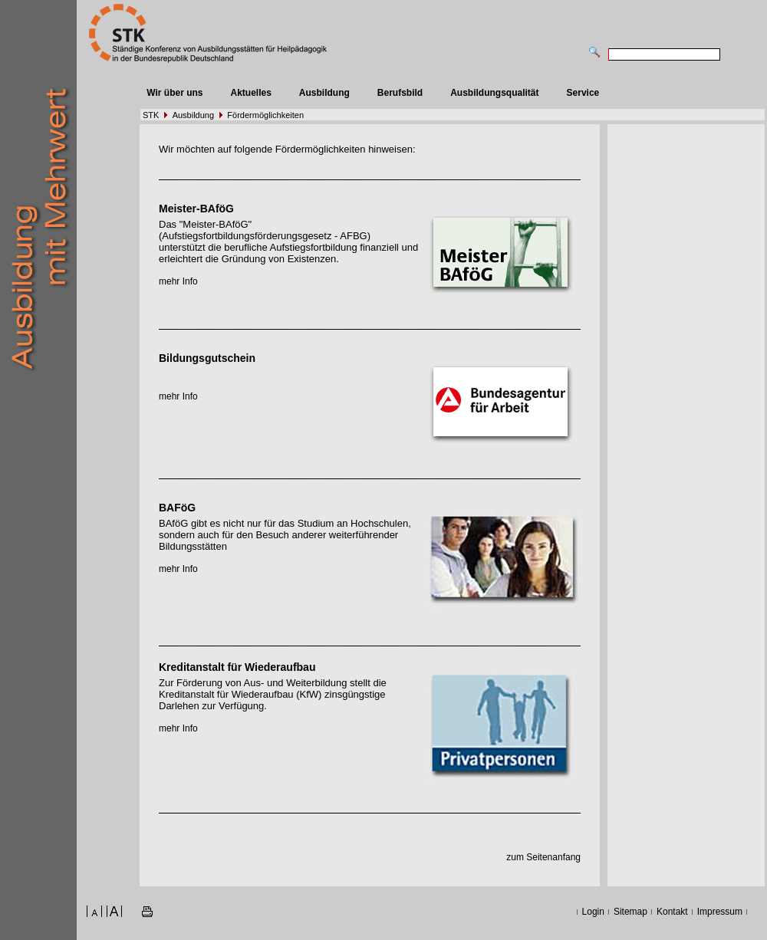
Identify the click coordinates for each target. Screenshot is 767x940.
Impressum (719, 911)
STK (151, 115)
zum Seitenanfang (543, 857)
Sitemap (630, 911)
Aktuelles (250, 92)
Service (583, 92)
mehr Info (178, 281)
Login (593, 911)
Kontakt (672, 911)
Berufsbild (400, 92)
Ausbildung (324, 92)
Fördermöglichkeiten (265, 115)
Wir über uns (174, 92)
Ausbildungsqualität (494, 92)
